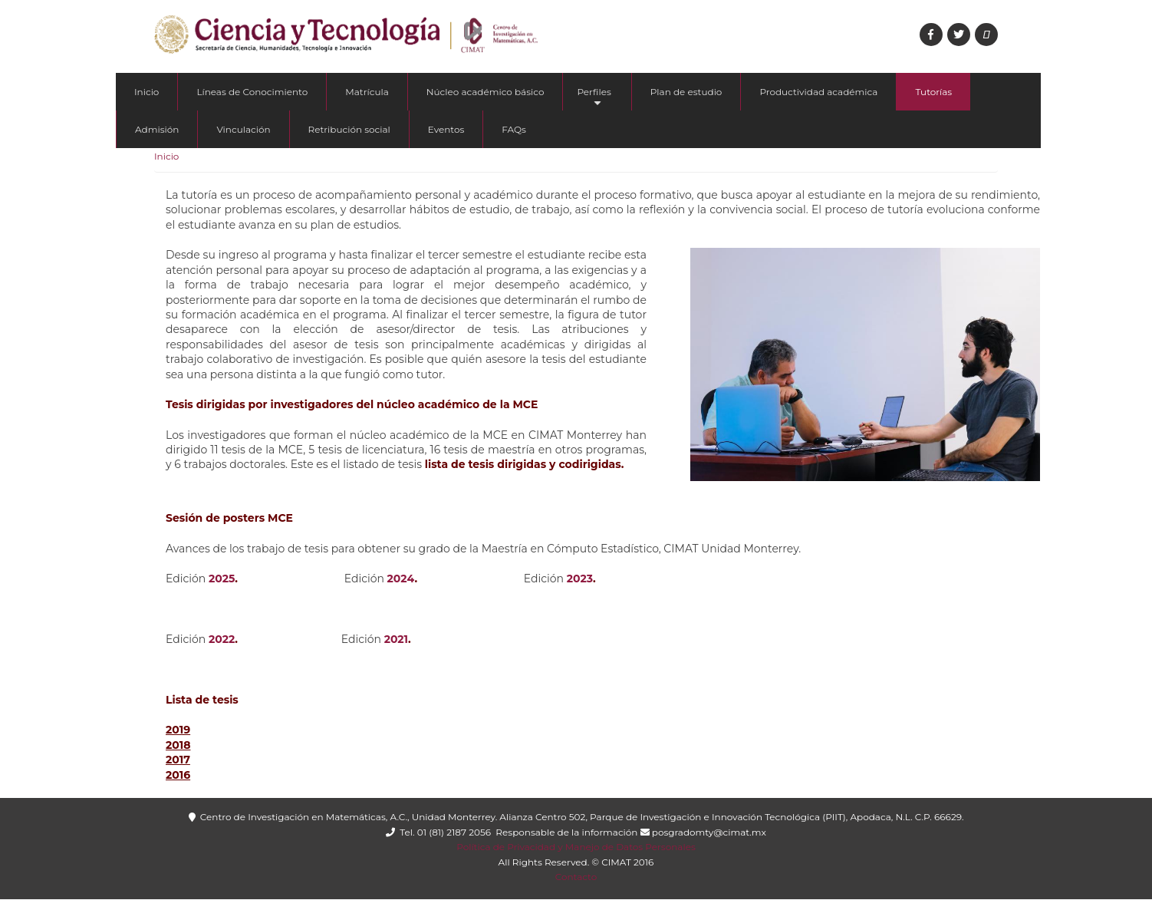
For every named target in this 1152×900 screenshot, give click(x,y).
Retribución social (349, 129)
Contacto (576, 876)
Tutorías (933, 91)
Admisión (157, 129)
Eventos (446, 129)
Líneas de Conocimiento (252, 91)
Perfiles (594, 98)
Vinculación (243, 129)
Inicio (146, 91)
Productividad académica (818, 91)
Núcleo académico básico (485, 91)
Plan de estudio (686, 91)
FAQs (514, 129)
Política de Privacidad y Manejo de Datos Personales (575, 846)
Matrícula (367, 91)
